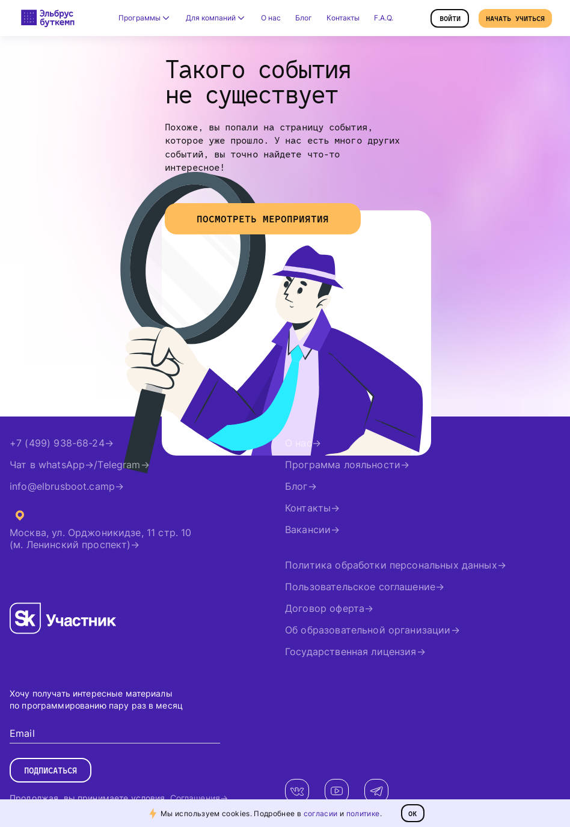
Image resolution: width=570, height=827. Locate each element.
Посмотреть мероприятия (263, 218)
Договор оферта (324, 608)
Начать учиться (515, 18)
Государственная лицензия (351, 651)
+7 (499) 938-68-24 (57, 443)
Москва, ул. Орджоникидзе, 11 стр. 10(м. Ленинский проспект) (100, 538)
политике (363, 813)
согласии (321, 813)
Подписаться (50, 770)
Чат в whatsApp (47, 465)
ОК (412, 813)
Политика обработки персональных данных (391, 565)
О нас (271, 17)
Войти (450, 18)
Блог (303, 17)
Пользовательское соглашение (360, 587)
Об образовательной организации (368, 630)
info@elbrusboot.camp (62, 486)
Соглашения (195, 798)
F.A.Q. (383, 17)
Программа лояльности (342, 465)
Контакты (343, 17)
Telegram (118, 465)
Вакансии (308, 529)
